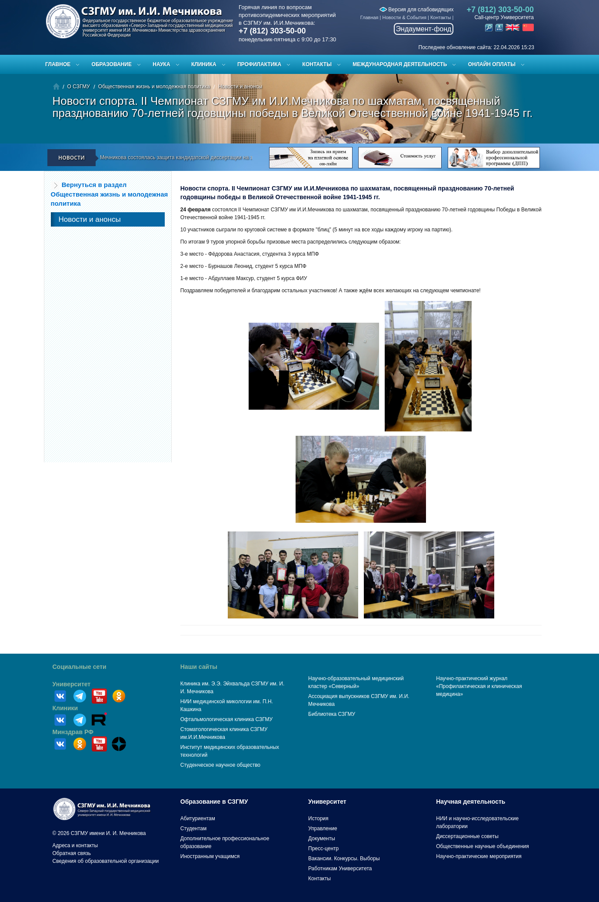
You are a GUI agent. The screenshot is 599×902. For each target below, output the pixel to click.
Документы (321, 838)
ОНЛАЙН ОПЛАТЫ (492, 64)
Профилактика (259, 64)
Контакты (440, 17)
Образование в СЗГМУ (214, 801)
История (318, 818)
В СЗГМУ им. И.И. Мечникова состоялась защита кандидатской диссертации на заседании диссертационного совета (208, 157)
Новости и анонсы (240, 87)
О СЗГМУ (78, 87)
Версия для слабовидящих (416, 10)
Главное (57, 64)
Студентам (193, 828)
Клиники (65, 708)
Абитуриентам (197, 818)
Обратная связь (72, 853)
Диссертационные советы (467, 836)
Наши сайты (198, 666)
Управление (322, 828)
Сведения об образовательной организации (106, 861)
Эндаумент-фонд (424, 29)
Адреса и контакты (75, 845)
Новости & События (404, 17)
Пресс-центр (323, 848)
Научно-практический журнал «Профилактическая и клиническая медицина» (479, 686)
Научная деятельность (470, 801)
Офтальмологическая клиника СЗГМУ (226, 719)
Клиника (203, 64)
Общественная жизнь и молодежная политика (154, 87)
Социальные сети (79, 666)
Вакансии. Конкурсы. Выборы (344, 858)
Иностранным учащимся (210, 856)
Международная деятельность (400, 64)
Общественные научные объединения (482, 846)
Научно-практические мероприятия (478, 856)
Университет (72, 684)
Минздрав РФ (73, 731)
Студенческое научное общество (220, 765)
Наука (161, 64)
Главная (369, 17)
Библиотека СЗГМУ (331, 714)
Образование (112, 64)
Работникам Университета (340, 868)
